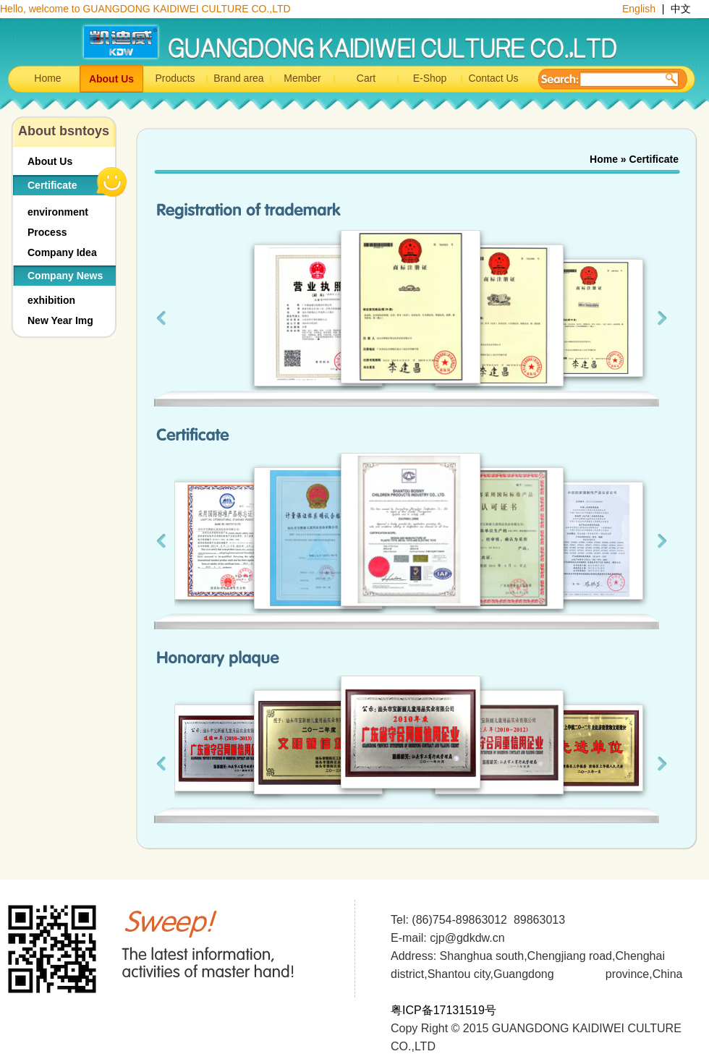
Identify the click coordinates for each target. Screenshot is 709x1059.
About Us (111, 79)
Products (175, 78)
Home (47, 78)
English (640, 8)
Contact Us (493, 78)
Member (302, 78)
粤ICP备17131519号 (443, 1010)
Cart (366, 78)
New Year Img (60, 320)
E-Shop (430, 78)
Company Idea (62, 252)
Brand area (238, 78)
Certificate (52, 185)
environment (57, 212)
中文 (681, 8)
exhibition (51, 300)
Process (47, 232)
